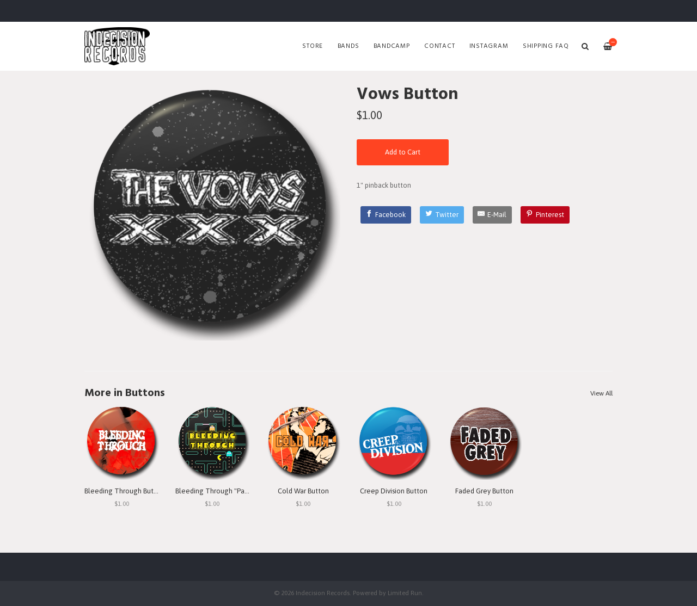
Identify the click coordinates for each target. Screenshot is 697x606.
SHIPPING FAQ (546, 46)
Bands (348, 46)
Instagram (489, 46)
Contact (439, 46)
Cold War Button (303, 491)
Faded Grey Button (484, 491)
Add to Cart (402, 152)
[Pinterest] (545, 215)
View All (601, 393)
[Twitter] (442, 215)
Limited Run (405, 592)
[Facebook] (386, 215)
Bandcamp (392, 46)
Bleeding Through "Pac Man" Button (231, 491)
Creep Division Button (393, 491)
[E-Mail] (492, 215)
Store (312, 46)
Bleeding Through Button (124, 491)
